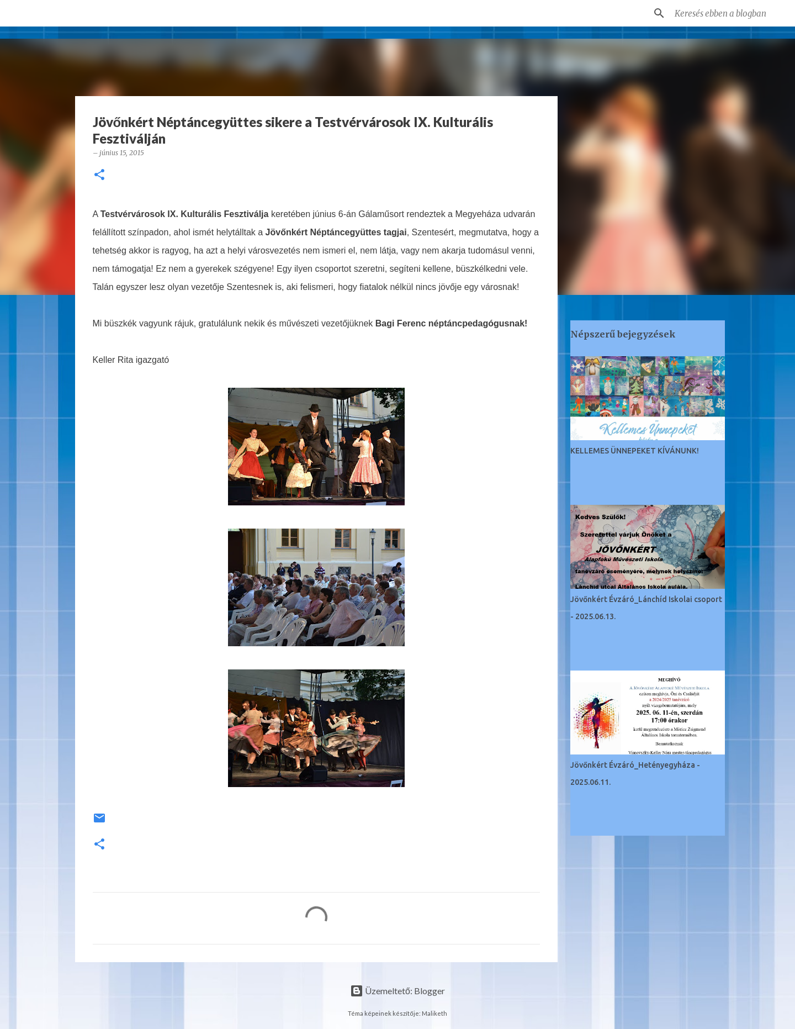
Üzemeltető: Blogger (397, 990)
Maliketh (434, 1013)
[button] (99, 175)
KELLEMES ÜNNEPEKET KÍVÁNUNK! (634, 450)
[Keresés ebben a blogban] (728, 13)
